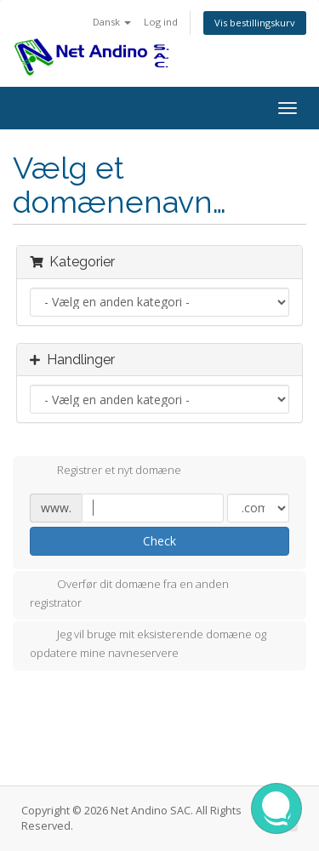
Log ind (161, 21)
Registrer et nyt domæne (105, 471)
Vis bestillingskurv (254, 22)
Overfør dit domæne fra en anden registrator (129, 593)
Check (159, 541)
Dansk (112, 21)
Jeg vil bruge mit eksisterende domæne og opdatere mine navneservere (148, 643)
